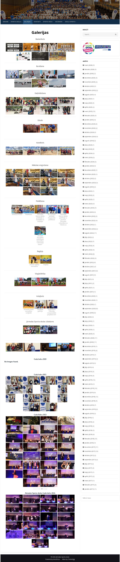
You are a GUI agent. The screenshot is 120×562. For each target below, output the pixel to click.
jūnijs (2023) (88, 191)
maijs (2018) (88, 426)
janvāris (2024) (89, 166)
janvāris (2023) (89, 212)
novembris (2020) (90, 300)
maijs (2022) (88, 246)
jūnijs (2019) (88, 371)
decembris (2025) (90, 78)
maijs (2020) (88, 325)
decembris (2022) (90, 216)
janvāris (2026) (89, 73)
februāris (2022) (89, 258)
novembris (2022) (90, 220)
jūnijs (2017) (88, 468)
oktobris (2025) (89, 86)
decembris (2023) (90, 170)
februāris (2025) (89, 115)
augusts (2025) (89, 94)
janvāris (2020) (89, 342)
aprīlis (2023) (88, 199)
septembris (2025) (90, 90)
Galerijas (27, 22)
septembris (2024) (90, 136)
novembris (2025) (90, 82)
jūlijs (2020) (88, 317)
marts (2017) (89, 481)
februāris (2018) (89, 439)
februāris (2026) (89, 69)
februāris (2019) (89, 388)
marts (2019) (89, 384)
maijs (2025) (88, 103)
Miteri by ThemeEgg (68, 559)
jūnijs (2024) (88, 145)
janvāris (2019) (89, 392)
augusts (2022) (89, 233)
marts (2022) (89, 254)
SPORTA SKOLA (16, 22)
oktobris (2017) (89, 455)
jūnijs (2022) (88, 241)
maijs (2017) (88, 472)
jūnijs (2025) (88, 99)
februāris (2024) (89, 162)
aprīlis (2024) (88, 153)
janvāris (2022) (89, 262)
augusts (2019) (89, 363)
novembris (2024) (90, 128)
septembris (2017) (90, 460)
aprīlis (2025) (88, 107)
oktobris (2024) (89, 132)
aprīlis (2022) (88, 250)
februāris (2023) (89, 208)
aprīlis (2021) (88, 288)
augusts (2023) (89, 187)
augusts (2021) (89, 275)
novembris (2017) (90, 451)
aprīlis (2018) (88, 430)
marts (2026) (89, 65)
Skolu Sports (70, 22)
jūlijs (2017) (88, 464)
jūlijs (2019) (88, 367)
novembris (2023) (90, 174)
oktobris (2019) (89, 355)
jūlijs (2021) (88, 279)
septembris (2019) (90, 359)
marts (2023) (89, 204)
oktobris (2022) (89, 225)
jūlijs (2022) (88, 237)
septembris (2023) (90, 183)
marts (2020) (89, 334)
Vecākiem (58, 22)
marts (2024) (89, 157)
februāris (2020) (89, 338)
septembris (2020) (90, 308)
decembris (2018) (90, 397)
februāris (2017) (89, 485)
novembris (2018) (90, 401)
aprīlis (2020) (88, 329)
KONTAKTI (37, 22)
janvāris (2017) (89, 489)
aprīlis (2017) (88, 476)
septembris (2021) (90, 271)
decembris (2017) (90, 447)
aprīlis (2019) (88, 380)
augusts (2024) (89, 141)
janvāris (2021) (89, 292)
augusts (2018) (89, 413)
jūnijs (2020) (88, 321)
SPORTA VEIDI (47, 22)
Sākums (5, 22)
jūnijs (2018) (88, 422)
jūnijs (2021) (88, 283)
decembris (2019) (90, 346)
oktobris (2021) (89, 266)
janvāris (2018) (89, 443)
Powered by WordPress (52, 559)
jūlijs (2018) (88, 418)
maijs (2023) (88, 195)
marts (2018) (89, 434)
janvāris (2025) (89, 120)
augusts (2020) (89, 313)
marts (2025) (89, 111)
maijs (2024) (88, 149)
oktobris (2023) (89, 178)
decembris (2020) (90, 296)
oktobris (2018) (89, 405)
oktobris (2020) (89, 304)
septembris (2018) (90, 409)
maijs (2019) (88, 376)
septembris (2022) (90, 229)
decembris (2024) (90, 124)
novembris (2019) (90, 350)
